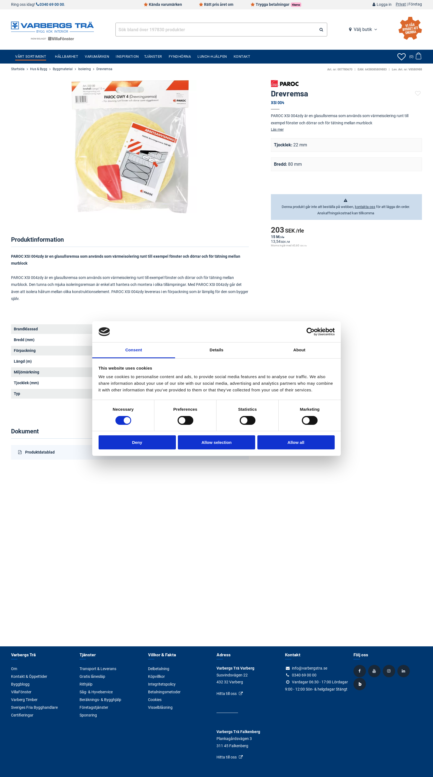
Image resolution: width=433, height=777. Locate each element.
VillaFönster (21, 692)
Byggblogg (20, 684)
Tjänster (153, 56)
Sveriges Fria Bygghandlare (34, 707)
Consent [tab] (133, 349)
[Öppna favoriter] (401, 57)
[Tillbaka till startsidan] (52, 26)
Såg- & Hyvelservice (96, 692)
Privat (401, 4)
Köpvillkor (156, 676)
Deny (137, 442)
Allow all (295, 442)
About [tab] (299, 349)
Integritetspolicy (162, 684)
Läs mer (277, 129)
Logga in (384, 4)
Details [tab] (216, 349)
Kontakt (242, 56)
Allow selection (216, 442)
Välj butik (363, 29)
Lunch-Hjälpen (212, 56)
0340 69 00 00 (51, 4)
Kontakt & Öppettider (29, 676)
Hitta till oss (226, 693)
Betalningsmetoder (164, 692)
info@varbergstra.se (309, 668)
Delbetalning (158, 669)
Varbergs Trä (23, 654)
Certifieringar (22, 715)
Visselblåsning (160, 707)
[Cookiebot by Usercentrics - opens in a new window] (310, 332)
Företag (415, 4)
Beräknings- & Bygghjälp (100, 699)
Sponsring (88, 715)
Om (14, 669)
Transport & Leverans (98, 669)
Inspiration (127, 56)
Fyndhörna (180, 56)
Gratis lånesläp (92, 676)
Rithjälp (86, 684)
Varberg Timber (24, 699)
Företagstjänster (94, 707)
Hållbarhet (66, 56)
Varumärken (97, 56)
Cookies (155, 699)
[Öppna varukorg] (415, 57)
